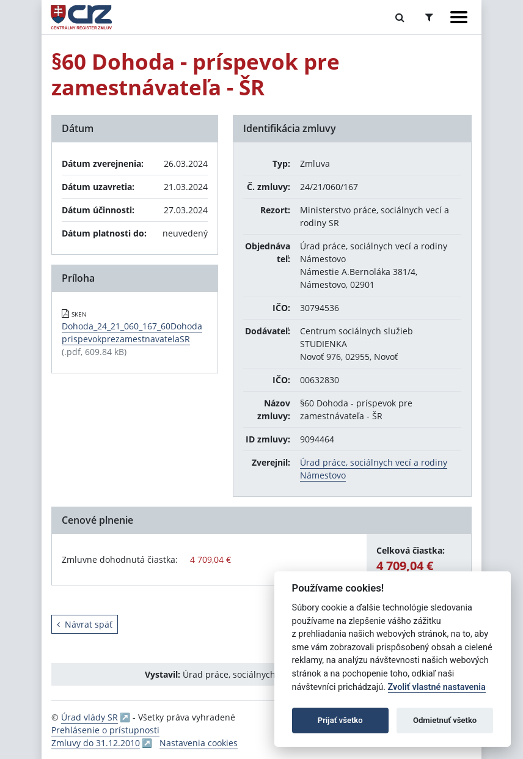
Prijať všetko (340, 720)
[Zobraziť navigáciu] (459, 17)
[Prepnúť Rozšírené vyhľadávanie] (429, 17)
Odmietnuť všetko (445, 720)
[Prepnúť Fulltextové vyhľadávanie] (399, 17)
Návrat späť (84, 624)
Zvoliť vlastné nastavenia (437, 687)
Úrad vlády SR (89, 717)
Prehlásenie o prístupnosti (105, 730)
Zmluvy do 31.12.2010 (95, 743)
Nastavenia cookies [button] (198, 743)
